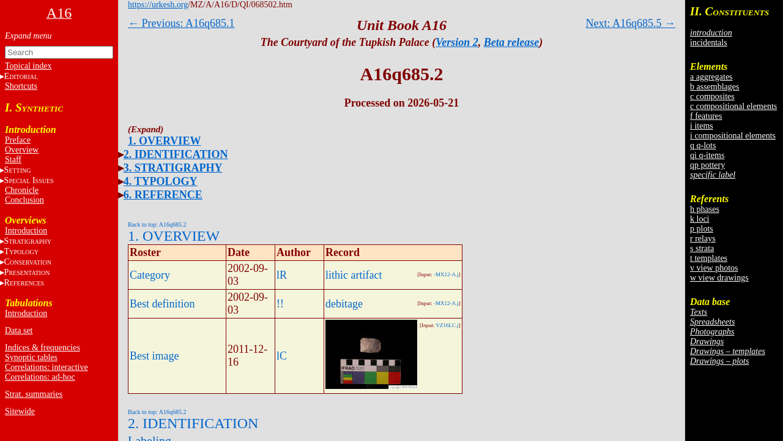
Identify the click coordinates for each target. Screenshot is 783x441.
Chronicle (22, 190)
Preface (18, 140)
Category (150, 275)
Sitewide (20, 411)
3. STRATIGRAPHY (173, 168)
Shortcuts (21, 86)
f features (706, 116)
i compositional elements (733, 135)
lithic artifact (353, 275)
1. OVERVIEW (164, 141)
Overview (22, 149)
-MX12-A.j (446, 274)
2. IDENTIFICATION (176, 154)
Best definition (162, 304)
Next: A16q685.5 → (631, 23)
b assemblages (714, 86)
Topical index (28, 65)
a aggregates (711, 76)
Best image (154, 356)
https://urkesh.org (158, 4)
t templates (708, 258)
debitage (344, 304)
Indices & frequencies (42, 347)
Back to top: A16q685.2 (157, 224)
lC (281, 356)
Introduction (26, 230)
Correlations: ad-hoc (40, 377)
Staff (13, 159)
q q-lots (703, 145)
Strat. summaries (33, 394)
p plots (701, 228)
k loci (700, 219)
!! (280, 304)
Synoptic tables (31, 357)
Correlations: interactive (46, 367)
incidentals (708, 42)
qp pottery (707, 165)
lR (281, 275)
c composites (712, 96)
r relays (703, 238)
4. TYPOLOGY (161, 181)
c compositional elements (733, 106)
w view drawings (719, 277)
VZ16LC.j (447, 325)
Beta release (511, 42)
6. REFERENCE (163, 195)
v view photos (714, 268)
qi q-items (707, 155)
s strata (702, 248)
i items (701, 125)
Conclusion (24, 200)
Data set (18, 330)
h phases (704, 209)
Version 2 (457, 42)
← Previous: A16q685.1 (181, 23)
